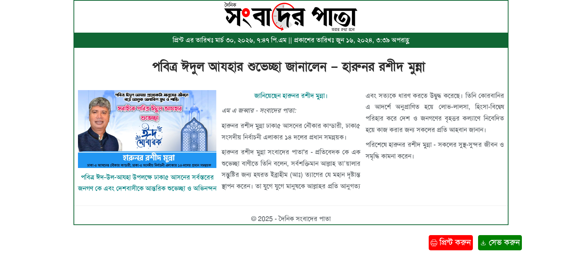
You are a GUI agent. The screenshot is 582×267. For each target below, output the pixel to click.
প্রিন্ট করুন (451, 242)
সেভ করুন (500, 242)
